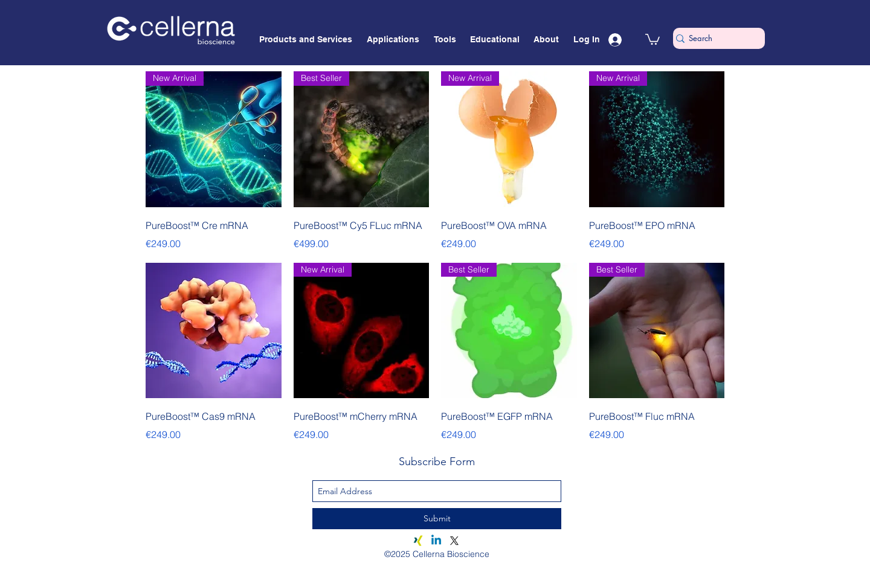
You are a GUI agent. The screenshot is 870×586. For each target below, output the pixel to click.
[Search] (714, 38)
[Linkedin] (436, 541)
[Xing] (418, 541)
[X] (454, 541)
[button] (652, 39)
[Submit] (436, 518)
